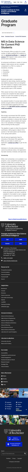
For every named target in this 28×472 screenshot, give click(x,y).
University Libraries (6, 341)
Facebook (8, 402)
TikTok (18, 404)
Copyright (19, 458)
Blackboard (4, 288)
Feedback (8, 458)
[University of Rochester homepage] (6, 2)
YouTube (19, 402)
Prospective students (6, 270)
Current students (5, 272)
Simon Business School (7, 327)
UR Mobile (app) (5, 306)
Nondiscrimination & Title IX (8, 359)
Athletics (4, 381)
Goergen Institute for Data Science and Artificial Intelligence (10, 11)
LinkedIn (19, 406)
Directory (3, 293)
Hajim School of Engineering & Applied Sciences (9, 7)
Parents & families (5, 274)
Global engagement (6, 357)
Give (21, 2)
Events (4, 379)
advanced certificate (12, 55)
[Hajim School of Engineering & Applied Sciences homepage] (12, 227)
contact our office (13, 142)
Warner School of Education (8, 329)
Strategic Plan (4, 364)
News (3, 376)
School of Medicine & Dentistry (8, 323)
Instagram (8, 406)
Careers (7, 243)
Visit (18, 2)
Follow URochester (21, 409)
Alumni (3, 279)
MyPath (3, 300)
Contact (3, 290)
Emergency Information (14, 461)
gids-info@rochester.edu (10, 261)
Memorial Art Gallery (6, 343)
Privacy (14, 458)
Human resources (5, 295)
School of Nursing (5, 325)
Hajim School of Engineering (8, 318)
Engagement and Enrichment (8, 355)
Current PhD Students (20, 36)
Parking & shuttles (5, 304)
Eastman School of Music (7, 320)
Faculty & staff (4, 276)
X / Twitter (8, 404)
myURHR (3, 302)
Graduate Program (9, 36)
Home (2, 36)
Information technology (7, 297)
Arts (3, 384)
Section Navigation (8, 32)
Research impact (5, 362)
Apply (15, 2)
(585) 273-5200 (8, 258)
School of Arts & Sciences (7, 316)
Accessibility (4, 353)
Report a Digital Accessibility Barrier (17, 219)
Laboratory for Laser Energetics (9, 332)
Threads (8, 408)
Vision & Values (5, 366)
